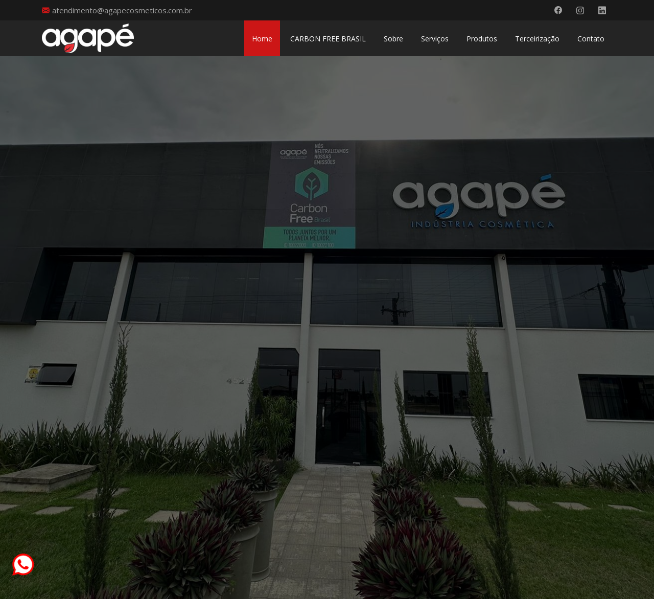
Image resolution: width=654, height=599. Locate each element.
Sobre (393, 38)
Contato (590, 38)
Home (262, 38)
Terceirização (537, 38)
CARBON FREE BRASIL (328, 38)
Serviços (435, 38)
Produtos (481, 38)
